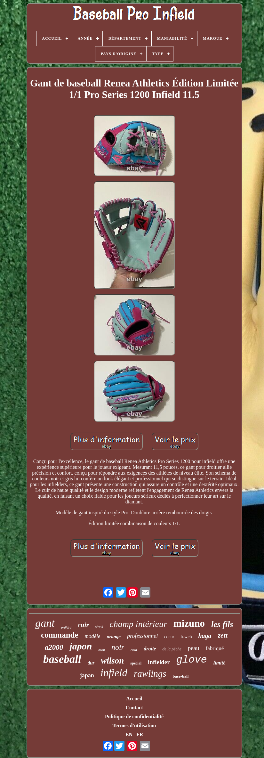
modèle (92, 636)
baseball (62, 659)
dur (91, 662)
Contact (134, 707)
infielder (159, 662)
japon (80, 646)
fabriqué (215, 648)
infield (113, 673)
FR (139, 734)
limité (219, 662)
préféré (66, 627)
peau (193, 648)
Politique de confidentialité (134, 716)
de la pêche (171, 649)
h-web (186, 636)
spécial (135, 663)
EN (128, 734)
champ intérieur (138, 624)
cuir (83, 625)
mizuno (189, 623)
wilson (112, 660)
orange (114, 636)
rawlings (150, 673)
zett (223, 635)
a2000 (54, 647)
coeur (169, 636)
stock (99, 626)
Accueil (134, 698)
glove (191, 660)
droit (101, 650)
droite (150, 648)
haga (204, 635)
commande (59, 635)
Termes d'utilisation (134, 725)
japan (87, 675)
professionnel (142, 636)
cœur (134, 650)
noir (117, 647)
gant (44, 623)
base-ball (181, 676)
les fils (222, 624)
